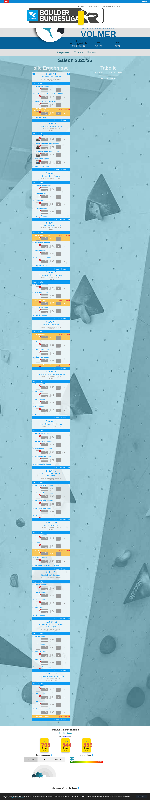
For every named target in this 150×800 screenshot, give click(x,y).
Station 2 (51, 123)
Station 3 (51, 173)
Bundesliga (80, 7)
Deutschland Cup (107, 7)
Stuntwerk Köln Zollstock (51, 126)
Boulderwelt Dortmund (51, 76)
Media (119, 7)
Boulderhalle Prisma (51, 176)
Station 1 (51, 73)
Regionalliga (93, 7)
